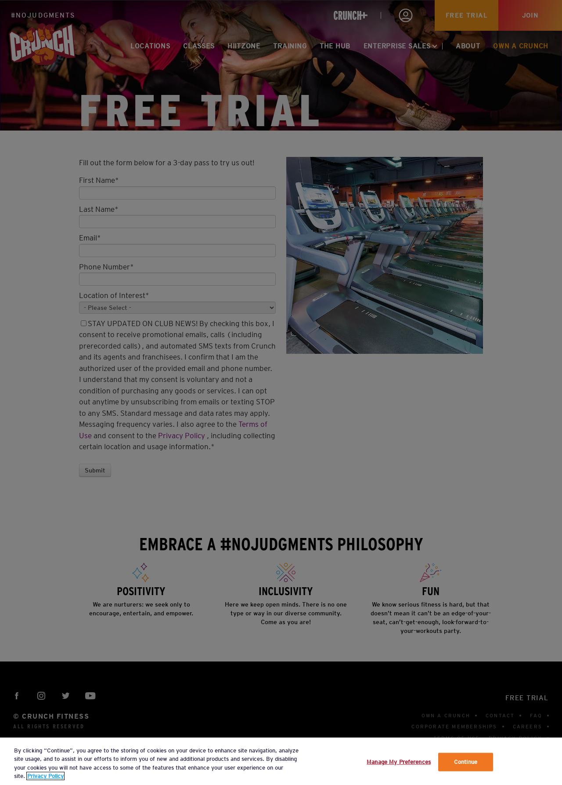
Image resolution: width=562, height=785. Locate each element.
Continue (465, 762)
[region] (281, 761)
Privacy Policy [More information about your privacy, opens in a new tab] (45, 776)
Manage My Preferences (399, 762)
